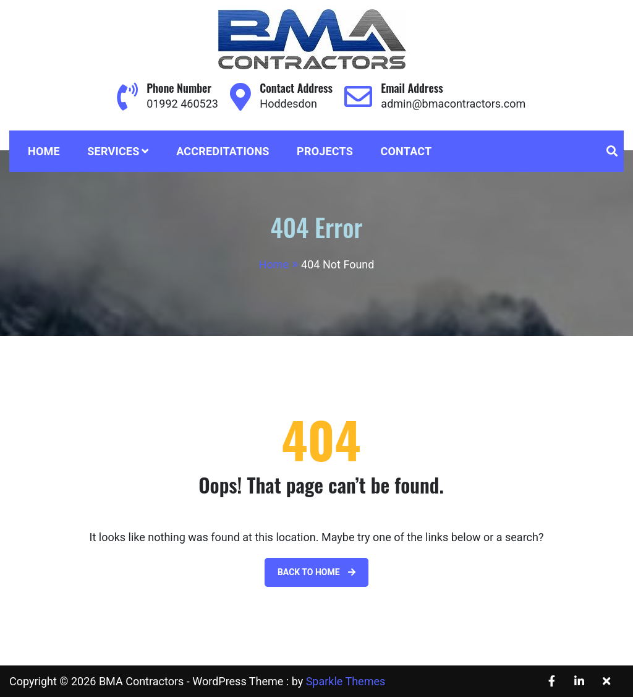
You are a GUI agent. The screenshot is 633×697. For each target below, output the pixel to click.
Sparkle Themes (346, 681)
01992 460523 (182, 103)
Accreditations (223, 151)
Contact (406, 151)
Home (44, 151)
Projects (325, 151)
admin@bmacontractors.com (453, 103)
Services (113, 151)
